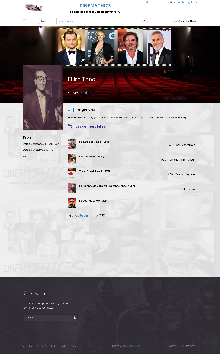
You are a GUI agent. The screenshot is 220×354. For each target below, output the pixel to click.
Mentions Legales (59, 346)
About (24, 346)
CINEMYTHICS (95, 5)
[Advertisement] (43, 206)
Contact (75, 346)
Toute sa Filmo (85, 215)
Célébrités (43, 346)
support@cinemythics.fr (185, 2)
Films (32, 346)
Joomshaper (136, 345)
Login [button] (194, 20)
